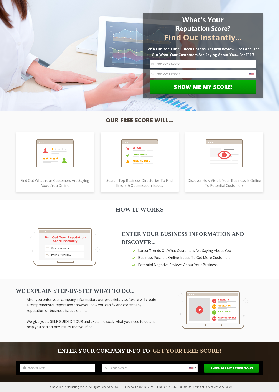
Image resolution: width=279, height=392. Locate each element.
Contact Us (184, 387)
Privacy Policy (223, 387)
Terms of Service (203, 387)
